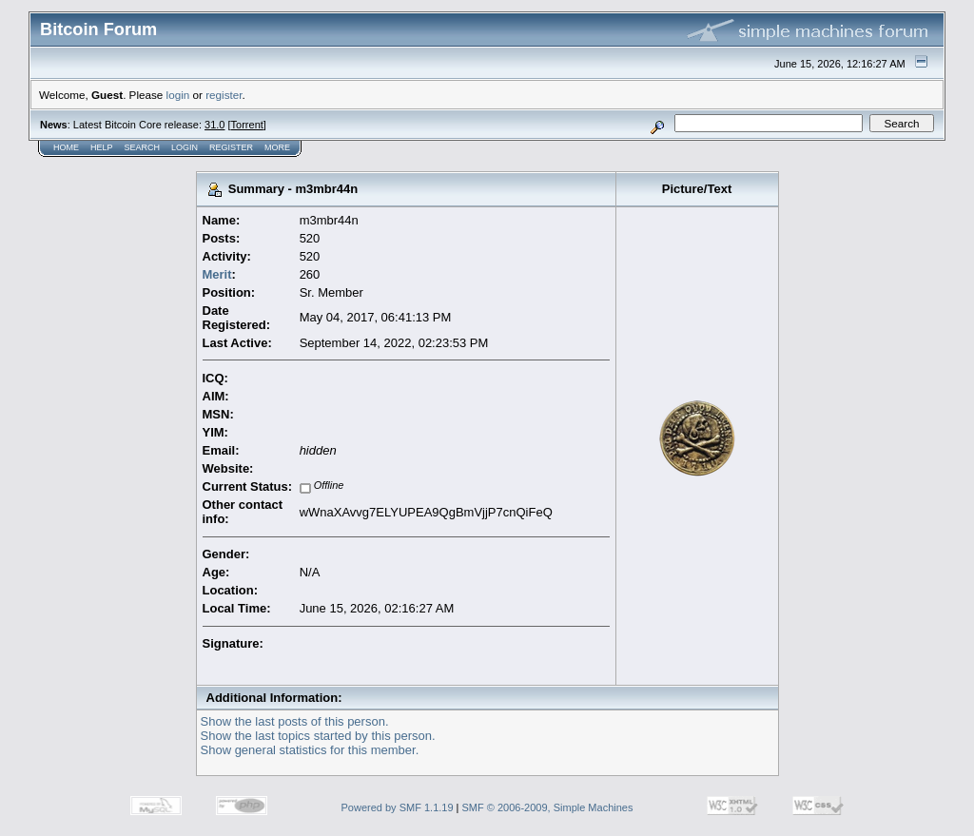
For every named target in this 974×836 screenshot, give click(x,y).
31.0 (214, 124)
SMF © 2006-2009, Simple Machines (547, 807)
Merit (217, 274)
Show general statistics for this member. (310, 750)
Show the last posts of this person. (295, 721)
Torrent (247, 124)
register (223, 94)
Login (184, 147)
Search (143, 147)
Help (101, 147)
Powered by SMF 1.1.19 (397, 807)
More (277, 147)
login (178, 94)
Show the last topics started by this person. (318, 736)
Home (66, 147)
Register (231, 147)
